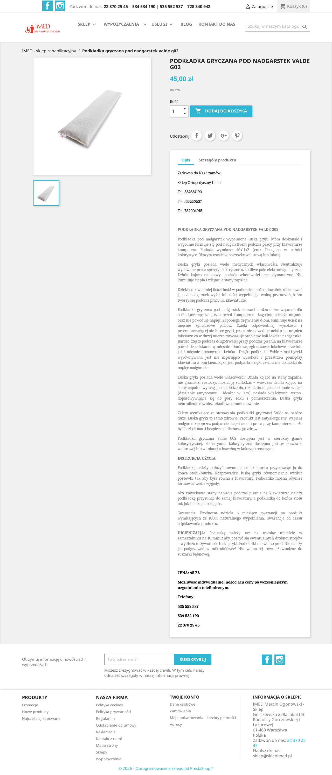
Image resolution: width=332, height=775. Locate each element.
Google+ (223, 135)
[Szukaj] (277, 26)
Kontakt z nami (109, 738)
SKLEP (88, 24)
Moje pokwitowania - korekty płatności (203, 717)
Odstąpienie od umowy (116, 725)
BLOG (186, 24)
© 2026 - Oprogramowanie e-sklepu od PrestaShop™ (166, 768)
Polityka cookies (109, 704)
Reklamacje (106, 731)
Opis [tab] (186, 159)
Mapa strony (107, 745)
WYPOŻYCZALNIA (121, 24)
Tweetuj (210, 135)
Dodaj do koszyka (221, 111)
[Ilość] (176, 111)
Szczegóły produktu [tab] (217, 159)
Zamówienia (180, 710)
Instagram (60, 6)
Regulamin (105, 718)
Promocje (30, 704)
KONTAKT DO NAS (216, 24)
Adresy (176, 724)
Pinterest (237, 135)
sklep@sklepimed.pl (272, 756)
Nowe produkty (35, 711)
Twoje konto (184, 697)
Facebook (47, 6)
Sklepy (101, 752)
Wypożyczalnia (108, 758)
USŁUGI (162, 24)
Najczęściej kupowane (41, 718)
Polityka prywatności (113, 711)
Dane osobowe (182, 704)
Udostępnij (196, 135)
